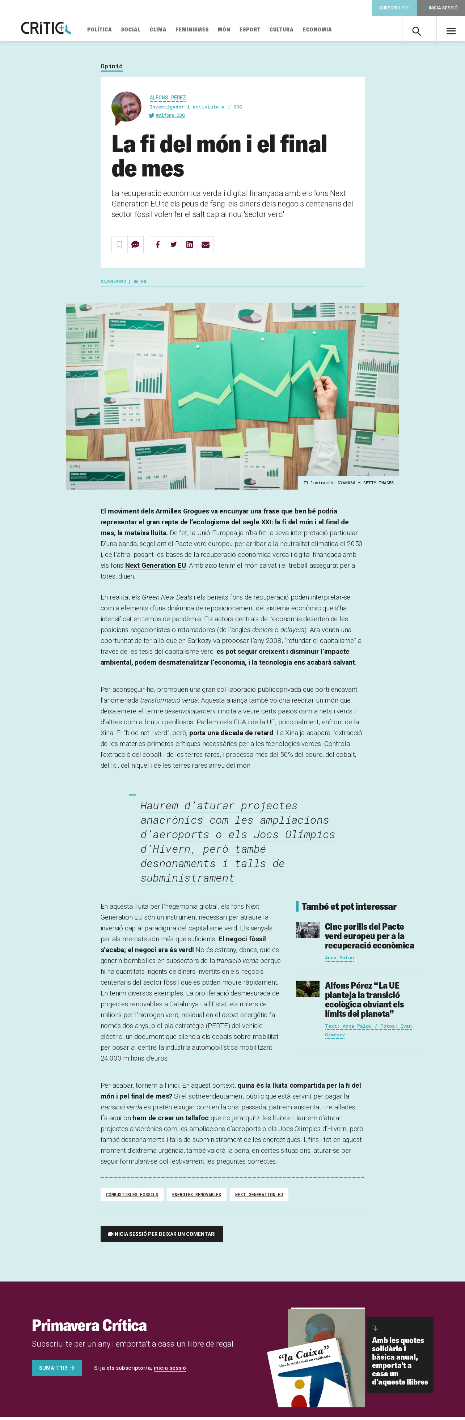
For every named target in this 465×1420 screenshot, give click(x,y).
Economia (329, 30)
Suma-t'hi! (53, 1371)
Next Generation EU (155, 568)
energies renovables (196, 1198)
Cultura (294, 30)
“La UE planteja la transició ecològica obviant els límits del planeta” (364, 1002)
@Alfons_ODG (170, 118)
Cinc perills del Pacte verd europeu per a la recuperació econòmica (369, 939)
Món (236, 30)
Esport (262, 30)
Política (112, 30)
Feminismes (204, 30)
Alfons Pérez (168, 100)
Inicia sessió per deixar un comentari (164, 1237)
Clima (170, 30)
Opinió (112, 69)
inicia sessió (170, 1371)
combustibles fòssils (132, 1198)
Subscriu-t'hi (394, 7)
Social (143, 30)
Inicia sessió (443, 7)
